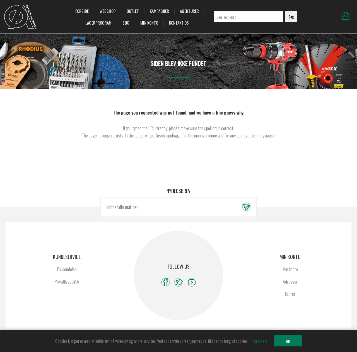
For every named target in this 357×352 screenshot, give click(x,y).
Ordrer (290, 294)
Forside (82, 11)
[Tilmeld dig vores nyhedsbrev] (169, 207)
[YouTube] (192, 282)
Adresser (290, 281)
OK (288, 341)
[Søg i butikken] (248, 16)
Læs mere (260, 341)
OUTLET (133, 11)
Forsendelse (67, 269)
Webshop (108, 11)
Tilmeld (246, 207)
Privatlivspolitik (67, 281)
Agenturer (189, 11)
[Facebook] (165, 282)
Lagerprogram (98, 23)
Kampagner (159, 11)
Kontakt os (179, 23)
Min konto (149, 23)
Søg (125, 23)
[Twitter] (179, 282)
